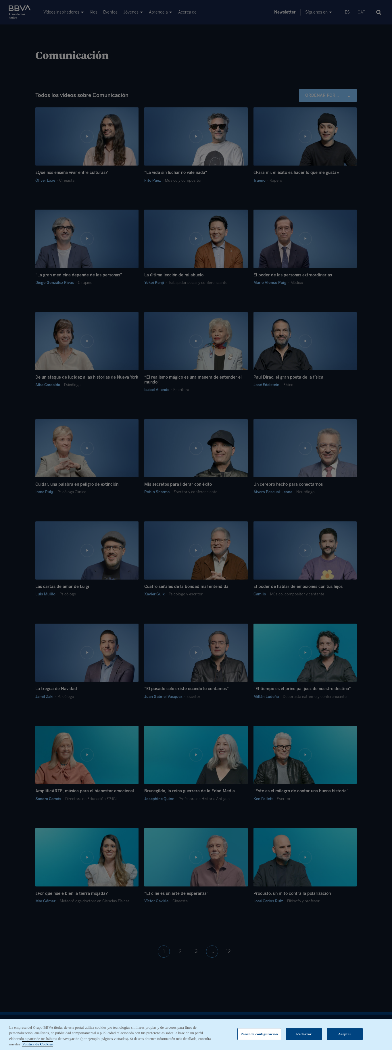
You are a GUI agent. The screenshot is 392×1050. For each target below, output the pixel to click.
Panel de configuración (259, 1038)
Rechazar (304, 1038)
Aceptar (344, 1038)
